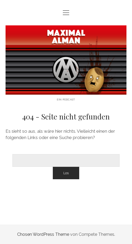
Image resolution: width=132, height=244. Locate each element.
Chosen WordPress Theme (43, 234)
